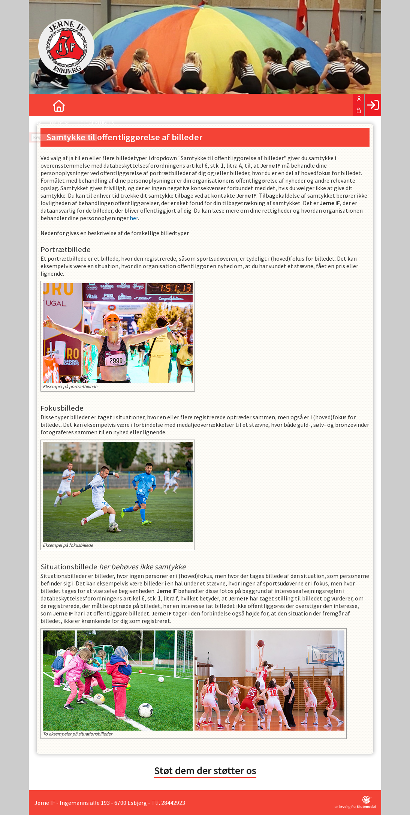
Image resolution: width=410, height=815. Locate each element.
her (134, 218)
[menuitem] (40, 105)
